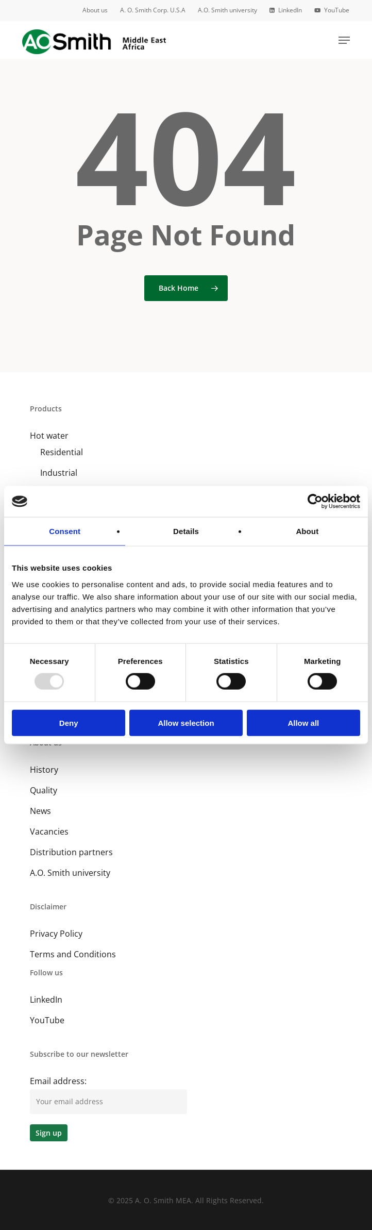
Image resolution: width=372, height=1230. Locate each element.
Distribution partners (71, 852)
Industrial (58, 472)
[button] (344, 40)
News (40, 811)
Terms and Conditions (73, 954)
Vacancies (49, 831)
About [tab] (307, 531)
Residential (61, 452)
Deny (68, 722)
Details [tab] (186, 531)
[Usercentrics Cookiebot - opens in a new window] (315, 501)
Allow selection (186, 722)
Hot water (49, 435)
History (44, 769)
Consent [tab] (64, 531)
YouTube (47, 1020)
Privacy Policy (56, 933)
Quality (43, 790)
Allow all (303, 722)
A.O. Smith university (70, 872)
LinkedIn (46, 999)
